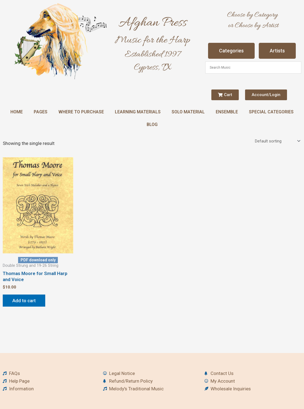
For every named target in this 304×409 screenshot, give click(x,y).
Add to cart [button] (24, 300)
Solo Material (188, 111)
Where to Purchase (81, 111)
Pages (40, 111)
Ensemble (227, 111)
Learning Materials (138, 111)
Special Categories (271, 111)
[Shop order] (277, 140)
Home (16, 111)
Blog (152, 124)
